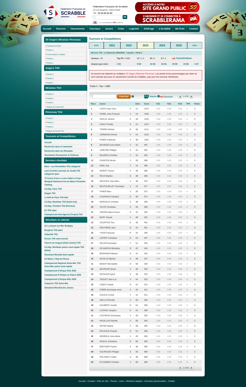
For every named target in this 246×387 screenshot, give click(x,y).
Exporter (153, 96)
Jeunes (109, 28)
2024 (162, 45)
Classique (94, 28)
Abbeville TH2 (51, 234)
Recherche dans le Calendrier (58, 146)
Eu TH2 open (50, 210)
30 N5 (175, 64)
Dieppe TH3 (49, 193)
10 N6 (186, 64)
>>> (194, 45)
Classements (77, 28)
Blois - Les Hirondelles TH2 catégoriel (62, 166)
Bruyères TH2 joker (53, 230)
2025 (179, 45)
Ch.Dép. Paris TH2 (53, 189)
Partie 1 (50, 63)
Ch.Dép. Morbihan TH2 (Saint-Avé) (60, 202)
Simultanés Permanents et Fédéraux (61, 155)
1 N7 (196, 64)
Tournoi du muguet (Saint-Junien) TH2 (62, 243)
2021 (112, 45)
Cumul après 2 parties (56, 54)
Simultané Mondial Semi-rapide (59, 255)
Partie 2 (50, 59)
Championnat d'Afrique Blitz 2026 (60, 279)
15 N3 (152, 64)
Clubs (121, 28)
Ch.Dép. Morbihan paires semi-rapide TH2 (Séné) (64, 249)
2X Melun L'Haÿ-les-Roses (56, 259)
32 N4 (163, 64)
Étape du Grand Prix (55, 107)
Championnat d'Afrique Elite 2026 (60, 271)
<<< (96, 45)
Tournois (61, 28)
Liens (121, 381)
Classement (168, 97)
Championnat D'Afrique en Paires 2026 (62, 275)
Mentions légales (134, 381)
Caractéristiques (184, 58)
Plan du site (102, 381)
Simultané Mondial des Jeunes (59, 288)
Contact (193, 28)
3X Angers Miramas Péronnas (140, 73)
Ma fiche (180, 28)
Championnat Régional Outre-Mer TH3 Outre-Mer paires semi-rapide (62, 265)
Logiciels (134, 28)
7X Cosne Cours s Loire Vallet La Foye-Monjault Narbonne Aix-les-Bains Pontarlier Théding (65, 181)
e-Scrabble (165, 28)
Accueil (47, 28)
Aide (132, 96)
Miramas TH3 (96, 53)
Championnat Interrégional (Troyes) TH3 (63, 214)
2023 (145, 45)
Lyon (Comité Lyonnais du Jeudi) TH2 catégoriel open (62, 172)
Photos (113, 381)
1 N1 (119, 64)
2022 (129, 45)
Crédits (171, 381)
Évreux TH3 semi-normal (56, 239)
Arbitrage (149, 28)
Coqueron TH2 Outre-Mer (56, 283)
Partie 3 (50, 50)
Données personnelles (155, 381)
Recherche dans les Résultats (58, 151)
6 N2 (139, 64)
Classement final (54, 46)
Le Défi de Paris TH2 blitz (56, 197)
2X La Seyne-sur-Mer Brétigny (58, 226)
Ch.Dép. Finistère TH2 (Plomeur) (59, 206)
